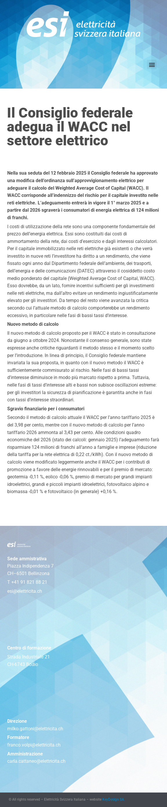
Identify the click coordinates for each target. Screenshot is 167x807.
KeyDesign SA (113, 799)
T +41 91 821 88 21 (27, 582)
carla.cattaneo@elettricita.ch (36, 761)
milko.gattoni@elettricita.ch (35, 728)
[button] (152, 64)
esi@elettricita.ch (24, 591)
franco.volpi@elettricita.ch (34, 745)
